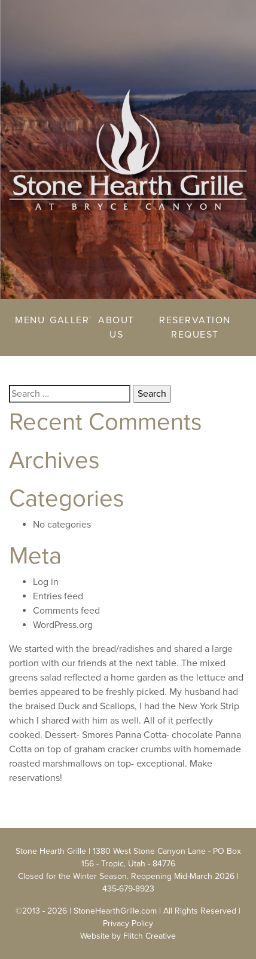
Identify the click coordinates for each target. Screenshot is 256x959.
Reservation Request (195, 327)
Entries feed (58, 596)
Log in (46, 582)
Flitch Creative (149, 936)
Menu (26, 320)
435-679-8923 (128, 889)
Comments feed (66, 611)
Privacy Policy (128, 923)
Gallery (67, 320)
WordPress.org (63, 625)
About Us (117, 327)
